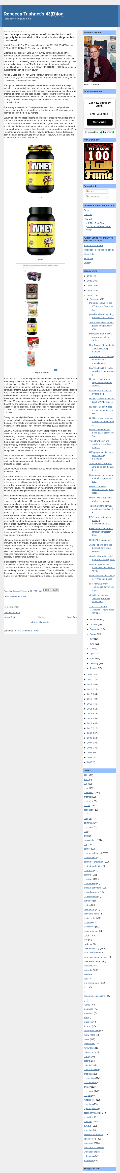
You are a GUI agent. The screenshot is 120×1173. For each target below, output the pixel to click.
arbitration (88, 801)
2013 (90, 713)
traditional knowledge (94, 1147)
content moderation (93, 866)
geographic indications (94, 996)
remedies (88, 1104)
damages (88, 900)
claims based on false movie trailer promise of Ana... (101, 432)
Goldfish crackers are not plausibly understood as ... (101, 421)
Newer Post (9, 617)
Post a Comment (12, 612)
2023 (90, 290)
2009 (90, 733)
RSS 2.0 (88, 219)
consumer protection (93, 862)
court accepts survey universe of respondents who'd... (102, 567)
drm (86, 939)
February (94, 663)
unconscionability (92, 1152)
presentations (90, 1082)
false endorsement (93, 961)
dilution (87, 922)
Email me (88, 258)
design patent (90, 918)
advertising (89, 792)
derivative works (91, 913)
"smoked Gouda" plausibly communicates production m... (101, 359)
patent (87, 1061)
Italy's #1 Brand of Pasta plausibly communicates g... (102, 371)
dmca (86, 935)
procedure (89, 1091)
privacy (87, 1087)
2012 (90, 718)
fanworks (88, 970)
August (93, 634)
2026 (90, 276)
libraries (87, 1026)
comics (87, 849)
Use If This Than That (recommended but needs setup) (97, 226)
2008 (90, 738)
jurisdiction (89, 1022)
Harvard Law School (93, 245)
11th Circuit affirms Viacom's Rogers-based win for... (101, 609)
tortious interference (93, 1134)
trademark (22, 596)
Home (41, 617)
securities (88, 1117)
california (88, 823)
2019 (90, 684)
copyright (88, 879)
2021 (90, 674)
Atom (86, 210)
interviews (88, 1013)
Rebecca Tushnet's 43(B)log (33, 13)
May (92, 648)
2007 (90, 742)
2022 (90, 295)
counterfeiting (90, 883)
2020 (90, 679)
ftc (85, 987)
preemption (89, 1078)
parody (87, 1056)
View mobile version (40, 622)
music (87, 1039)
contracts (88, 870)
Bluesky (87, 263)
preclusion (89, 1074)
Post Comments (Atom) (28, 630)
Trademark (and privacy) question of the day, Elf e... (101, 509)
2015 (90, 704)
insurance (88, 1009)
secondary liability (92, 1113)
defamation (89, 909)
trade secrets (90, 1139)
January (94, 668)
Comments (92, 196)
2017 (90, 694)
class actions (90, 840)
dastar (87, 905)
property (88, 1095)
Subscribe (99, 122)
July (92, 639)
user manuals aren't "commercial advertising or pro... (102, 587)
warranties (89, 1160)
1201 (86, 775)
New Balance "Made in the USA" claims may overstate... (102, 348)
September (95, 629)
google (87, 1004)
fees (86, 978)
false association (92, 952)
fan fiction (88, 965)
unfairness (89, 1156)
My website (89, 254)
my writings (89, 1048)
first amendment (91, 983)
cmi (85, 844)
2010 (90, 728)
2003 (90, 762)
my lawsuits (89, 1043)
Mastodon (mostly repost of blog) (99, 250)
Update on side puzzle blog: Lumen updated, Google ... (101, 382)
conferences (90, 857)
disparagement (91, 931)
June (92, 644)
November (95, 619)
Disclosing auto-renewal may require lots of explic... (100, 336)
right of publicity (91, 1108)
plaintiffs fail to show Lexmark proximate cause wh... (99, 598)
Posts (90, 191)
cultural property (91, 892)
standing (88, 1121)
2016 (90, 699)
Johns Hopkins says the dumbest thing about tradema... (100, 548)
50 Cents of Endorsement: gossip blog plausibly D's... (101, 325)
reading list (89, 1100)
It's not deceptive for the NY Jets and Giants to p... (101, 306)
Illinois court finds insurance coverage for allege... (101, 489)
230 (86, 784)
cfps (86, 836)
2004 (90, 757)
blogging (88, 818)
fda (85, 974)
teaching (88, 1130)
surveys (13, 596)
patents (87, 1065)
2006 (90, 747)
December (95, 299)
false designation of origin (96, 957)
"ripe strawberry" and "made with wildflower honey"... (100, 444)
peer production (91, 1069)
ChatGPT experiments (99, 540)
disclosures (89, 926)
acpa (86, 788)
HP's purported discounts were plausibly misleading (101, 455)
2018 (90, 689)
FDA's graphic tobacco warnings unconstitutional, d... (100, 520)
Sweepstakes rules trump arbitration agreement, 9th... (101, 478)
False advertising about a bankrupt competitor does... (101, 531)
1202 (86, 779)
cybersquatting (91, 896)
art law (87, 805)
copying (87, 875)
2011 (90, 723)
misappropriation (92, 1030)
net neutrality (90, 1052)
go (85, 1000)
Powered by (99, 132)
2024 (90, 285)
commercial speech (93, 853)
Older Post (72, 617)
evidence (88, 944)
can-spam (88, 827)
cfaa (86, 831)
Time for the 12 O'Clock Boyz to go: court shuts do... (101, 466)
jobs (86, 1017)
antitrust (87, 797)
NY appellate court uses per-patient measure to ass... (101, 410)
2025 (90, 281)
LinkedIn (88, 214)
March (93, 658)
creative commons (92, 887)
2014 (90, 709)
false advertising (91, 948)
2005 (90, 752)
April (92, 653)
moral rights (89, 1035)
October (94, 624)
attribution (88, 810)
